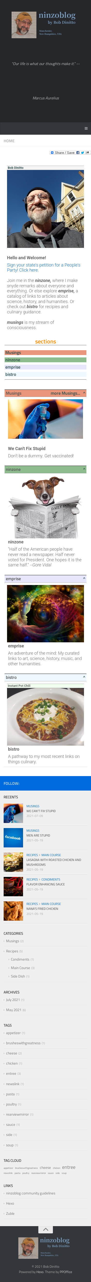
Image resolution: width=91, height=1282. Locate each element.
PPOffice (66, 1271)
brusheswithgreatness (23, 1043)
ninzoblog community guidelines (30, 1193)
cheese (11, 1053)
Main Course (51, 854)
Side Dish (18, 976)
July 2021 (13, 999)
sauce (10, 1124)
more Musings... (65, 393)
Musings (32, 806)
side (9, 1134)
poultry (11, 1104)
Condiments (50, 879)
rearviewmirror (17, 1114)
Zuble (10, 1213)
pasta (10, 1094)
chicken (12, 1063)
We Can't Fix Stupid (41, 810)
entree (11, 1073)
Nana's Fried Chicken (42, 908)
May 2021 (13, 1010)
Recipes (32, 854)
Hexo (10, 1203)
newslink (12, 1084)
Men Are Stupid (38, 835)
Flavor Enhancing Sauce (45, 884)
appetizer (13, 1033)
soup (10, 1145)
